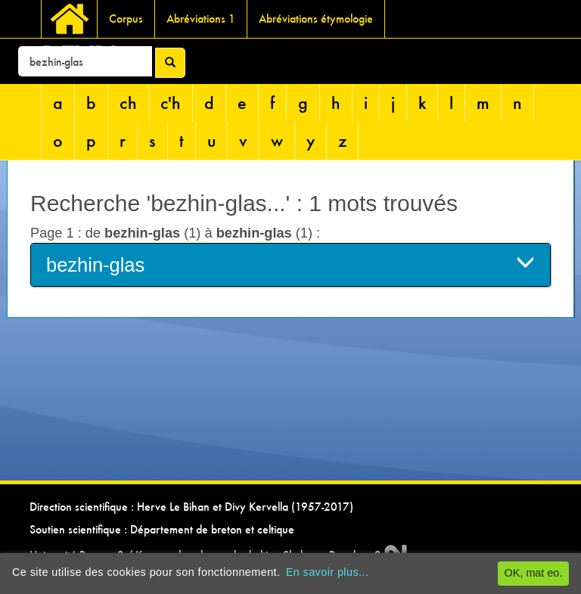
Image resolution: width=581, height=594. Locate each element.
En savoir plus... (327, 572)
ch (128, 102)
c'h (170, 102)
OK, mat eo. (534, 573)
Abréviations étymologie (316, 18)
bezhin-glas (290, 263)
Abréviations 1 (200, 18)
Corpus (126, 18)
